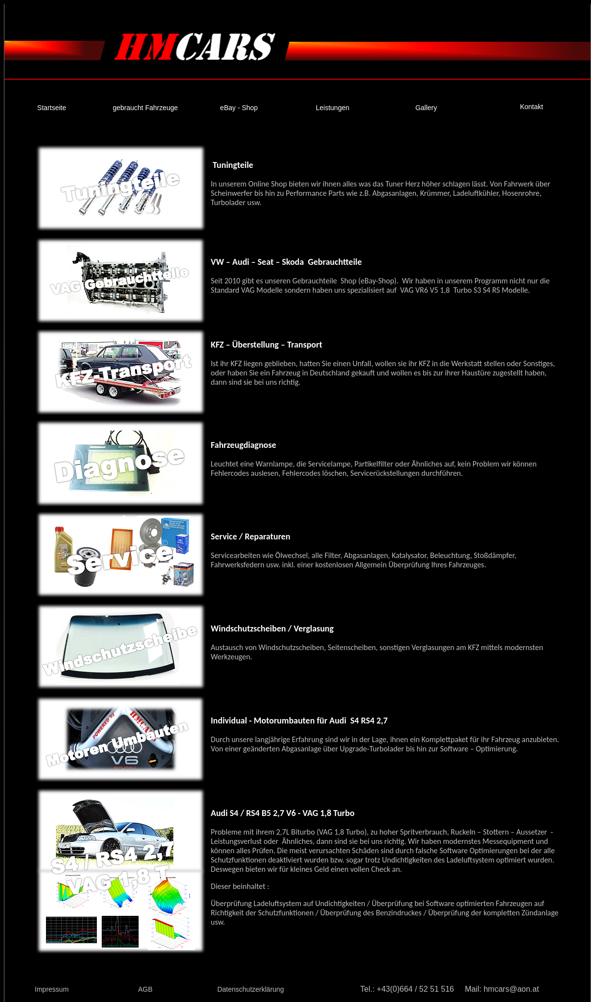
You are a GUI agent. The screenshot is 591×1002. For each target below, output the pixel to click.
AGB (145, 989)
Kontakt (531, 107)
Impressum (51, 989)
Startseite (51, 108)
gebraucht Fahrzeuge (145, 108)
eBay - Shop (239, 108)
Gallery (426, 108)
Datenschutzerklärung (250, 989)
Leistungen (333, 108)
